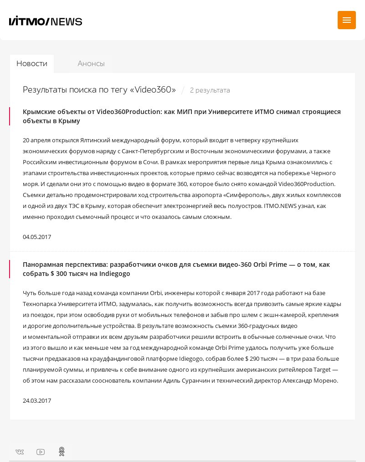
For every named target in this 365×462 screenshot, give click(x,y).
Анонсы (91, 63)
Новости (31, 63)
